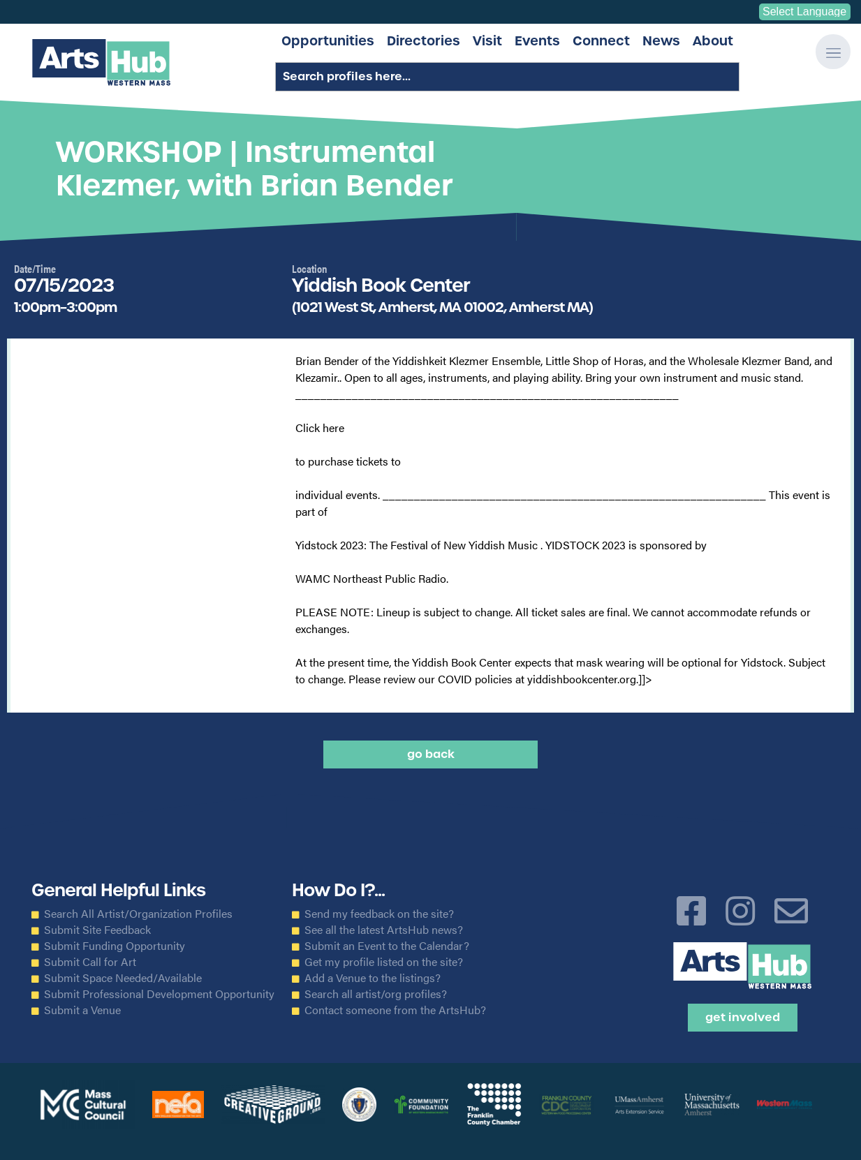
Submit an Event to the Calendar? (386, 945)
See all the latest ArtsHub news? (383, 929)
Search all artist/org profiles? (375, 993)
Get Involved (742, 1017)
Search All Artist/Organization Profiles (138, 913)
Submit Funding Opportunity (114, 945)
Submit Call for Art (90, 961)
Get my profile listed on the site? (383, 961)
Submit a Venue (82, 1010)
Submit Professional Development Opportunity (159, 993)
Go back (431, 754)
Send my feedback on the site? (379, 913)
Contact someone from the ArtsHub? (395, 1010)
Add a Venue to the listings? (372, 977)
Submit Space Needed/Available (123, 977)
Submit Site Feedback (97, 929)
